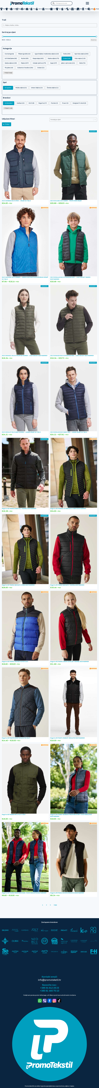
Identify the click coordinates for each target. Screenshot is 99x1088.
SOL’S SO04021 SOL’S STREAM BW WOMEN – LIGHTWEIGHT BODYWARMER (24, 355)
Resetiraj (93, 40)
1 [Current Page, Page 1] (42, 905)
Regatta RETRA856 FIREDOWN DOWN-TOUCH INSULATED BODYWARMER (24, 893)
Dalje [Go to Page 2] (55, 905)
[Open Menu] (87, 3)
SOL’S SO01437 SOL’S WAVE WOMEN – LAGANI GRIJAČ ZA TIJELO (21, 432)
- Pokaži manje (8, 73)
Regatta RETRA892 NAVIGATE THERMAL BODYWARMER (67, 585)
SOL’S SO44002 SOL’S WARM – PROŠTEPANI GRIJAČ (66, 201)
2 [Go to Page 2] (46, 905)
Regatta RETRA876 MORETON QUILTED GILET (16, 738)
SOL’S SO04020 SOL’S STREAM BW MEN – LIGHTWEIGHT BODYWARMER (72, 355)
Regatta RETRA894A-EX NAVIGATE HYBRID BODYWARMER (68, 508)
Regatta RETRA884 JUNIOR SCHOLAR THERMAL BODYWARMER (69, 661)
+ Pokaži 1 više (8, 108)
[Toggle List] (95, 119)
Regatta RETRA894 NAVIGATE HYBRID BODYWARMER (18, 585)
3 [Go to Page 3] (50, 905)
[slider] (2, 36)
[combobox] (71, 119)
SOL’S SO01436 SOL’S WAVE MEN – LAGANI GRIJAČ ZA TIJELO (68, 432)
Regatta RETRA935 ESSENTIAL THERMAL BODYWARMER (19, 508)
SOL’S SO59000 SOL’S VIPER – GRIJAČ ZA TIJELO (16, 201)
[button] (9, 54)
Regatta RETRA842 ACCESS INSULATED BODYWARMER (67, 893)
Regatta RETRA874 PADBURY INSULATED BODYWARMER (67, 738)
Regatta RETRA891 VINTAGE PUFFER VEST (15, 661)
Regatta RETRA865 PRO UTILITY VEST (14, 814)
